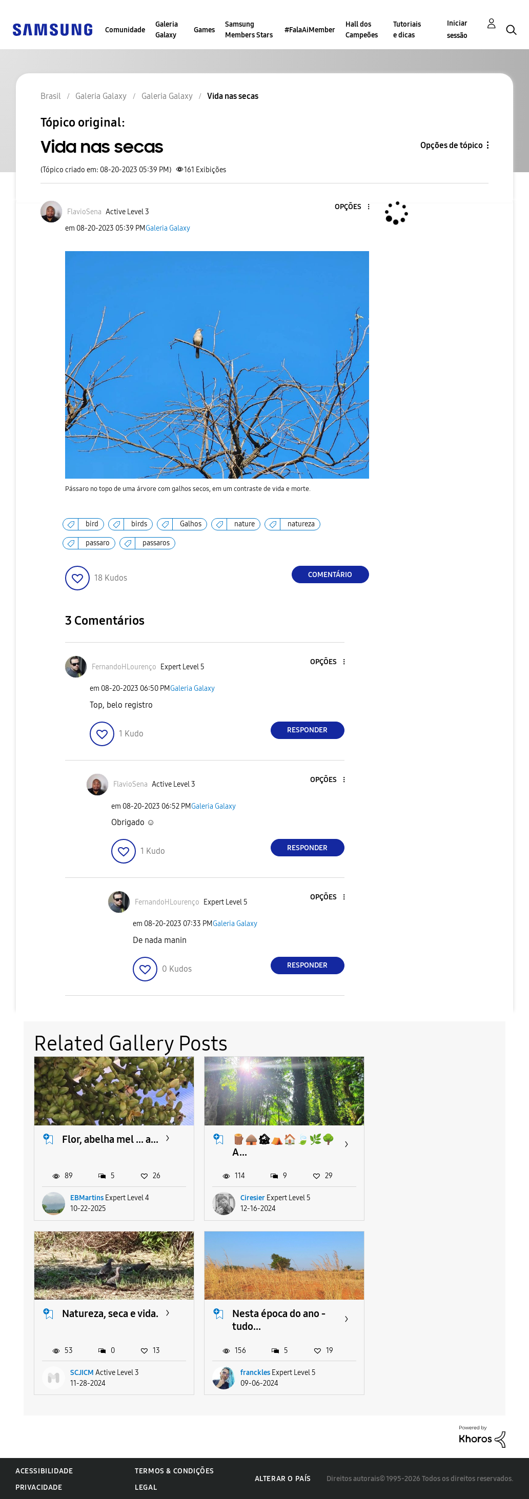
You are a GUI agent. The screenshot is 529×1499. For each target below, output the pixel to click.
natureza (301, 524)
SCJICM (420, 1197)
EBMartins (87, 1197)
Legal (146, 1486)
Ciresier (251, 1197)
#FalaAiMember (309, 30)
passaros (156, 543)
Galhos (190, 524)
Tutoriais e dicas (407, 29)
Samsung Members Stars (249, 29)
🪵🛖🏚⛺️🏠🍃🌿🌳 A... (282, 1145)
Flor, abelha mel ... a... (110, 1139)
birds (139, 524)
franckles (85, 1371)
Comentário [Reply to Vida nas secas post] (330, 574)
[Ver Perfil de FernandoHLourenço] (124, 667)
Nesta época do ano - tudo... (108, 1318)
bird (92, 524)
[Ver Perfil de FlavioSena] (84, 212)
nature (244, 524)
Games (204, 30)
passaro (98, 543)
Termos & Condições (174, 1470)
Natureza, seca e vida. (448, 1139)
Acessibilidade (44, 1470)
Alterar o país (283, 1477)
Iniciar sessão (457, 29)
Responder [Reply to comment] (307, 730)
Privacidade (39, 1486)
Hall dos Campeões (361, 29)
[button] (351, 207)
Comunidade (125, 30)
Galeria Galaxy (166, 29)
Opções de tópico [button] (451, 145)
